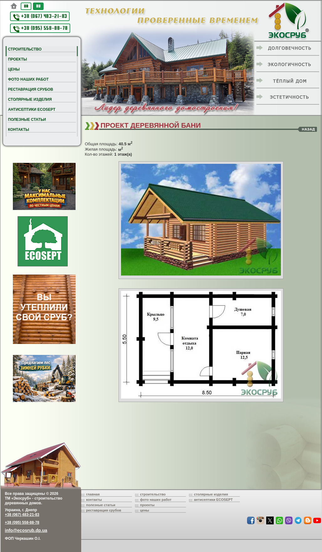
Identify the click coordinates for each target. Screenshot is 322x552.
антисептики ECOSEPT (213, 499)
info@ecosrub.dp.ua (26, 530)
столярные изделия (211, 494)
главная (93, 494)
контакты (94, 499)
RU (38, 6)
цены (144, 510)
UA (26, 6)
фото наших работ (156, 499)
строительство (153, 494)
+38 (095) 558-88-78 (40, 28)
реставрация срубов (103, 510)
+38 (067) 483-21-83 (40, 16)
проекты (147, 505)
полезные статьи (100, 505)
